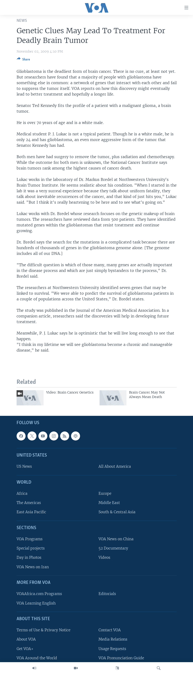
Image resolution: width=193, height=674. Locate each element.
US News (24, 466)
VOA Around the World (37, 658)
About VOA (26, 639)
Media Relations (113, 639)
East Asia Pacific (31, 512)
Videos (104, 557)
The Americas (29, 502)
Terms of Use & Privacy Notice (43, 630)
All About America (115, 466)
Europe (105, 493)
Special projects (31, 548)
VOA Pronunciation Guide (121, 658)
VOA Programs (30, 539)
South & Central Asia (117, 512)
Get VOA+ (25, 648)
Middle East (109, 502)
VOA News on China (116, 539)
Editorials (107, 593)
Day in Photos (29, 557)
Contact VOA (110, 630)
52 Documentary (113, 548)
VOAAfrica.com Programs (39, 593)
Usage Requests (112, 648)
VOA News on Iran (33, 567)
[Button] (23, 60)
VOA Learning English (36, 603)
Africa (22, 493)
